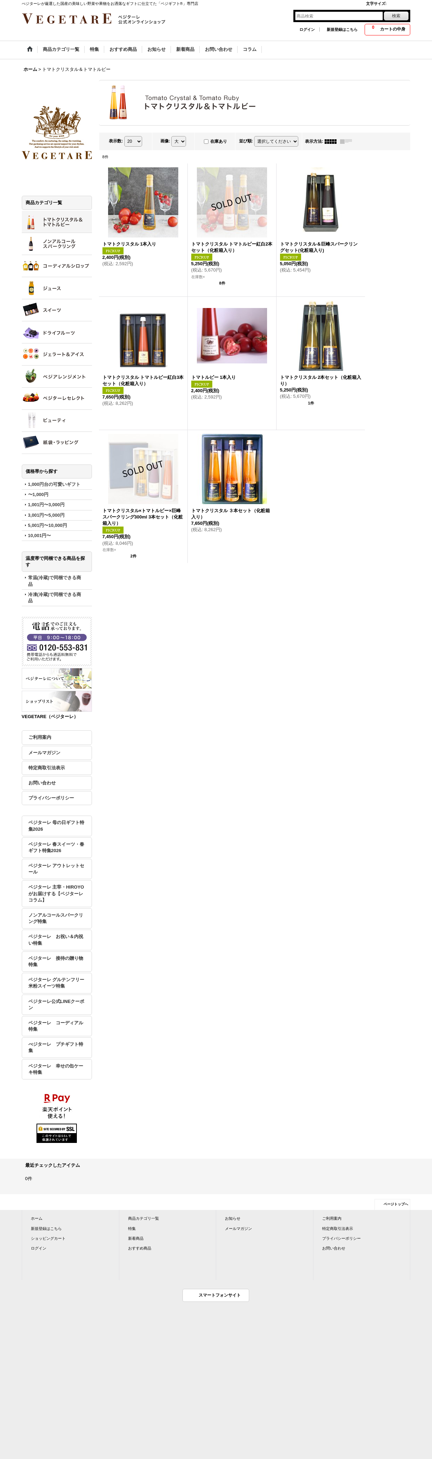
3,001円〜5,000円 (46, 515)
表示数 (116, 141)
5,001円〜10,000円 (47, 525)
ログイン (307, 29)
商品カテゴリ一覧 (143, 1218)
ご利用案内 (39, 737)
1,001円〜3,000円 (46, 504)
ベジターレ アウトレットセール (56, 869)
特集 (132, 1228)
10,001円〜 (39, 535)
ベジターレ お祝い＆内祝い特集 (55, 939)
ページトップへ (396, 1204)
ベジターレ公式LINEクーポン (56, 1004)
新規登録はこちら (342, 29)
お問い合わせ (42, 782)
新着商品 (136, 1238)
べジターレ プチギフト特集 (55, 1047)
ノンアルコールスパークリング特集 (55, 918)
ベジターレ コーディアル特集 (55, 1026)
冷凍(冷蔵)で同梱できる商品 (54, 597)
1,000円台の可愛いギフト (54, 484)
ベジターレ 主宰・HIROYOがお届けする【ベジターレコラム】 (56, 893)
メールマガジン (44, 752)
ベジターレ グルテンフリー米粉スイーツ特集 (56, 983)
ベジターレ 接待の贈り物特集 (55, 961)
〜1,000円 (38, 494)
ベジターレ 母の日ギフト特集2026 (56, 825)
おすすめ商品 (139, 1248)
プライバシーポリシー (51, 798)
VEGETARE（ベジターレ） (50, 716)
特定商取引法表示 (46, 767)
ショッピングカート (48, 1238)
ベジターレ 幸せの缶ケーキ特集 (55, 1069)
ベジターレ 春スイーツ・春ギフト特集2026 (56, 847)
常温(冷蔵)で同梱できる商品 (54, 581)
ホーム (36, 1218)
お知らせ (232, 1218)
